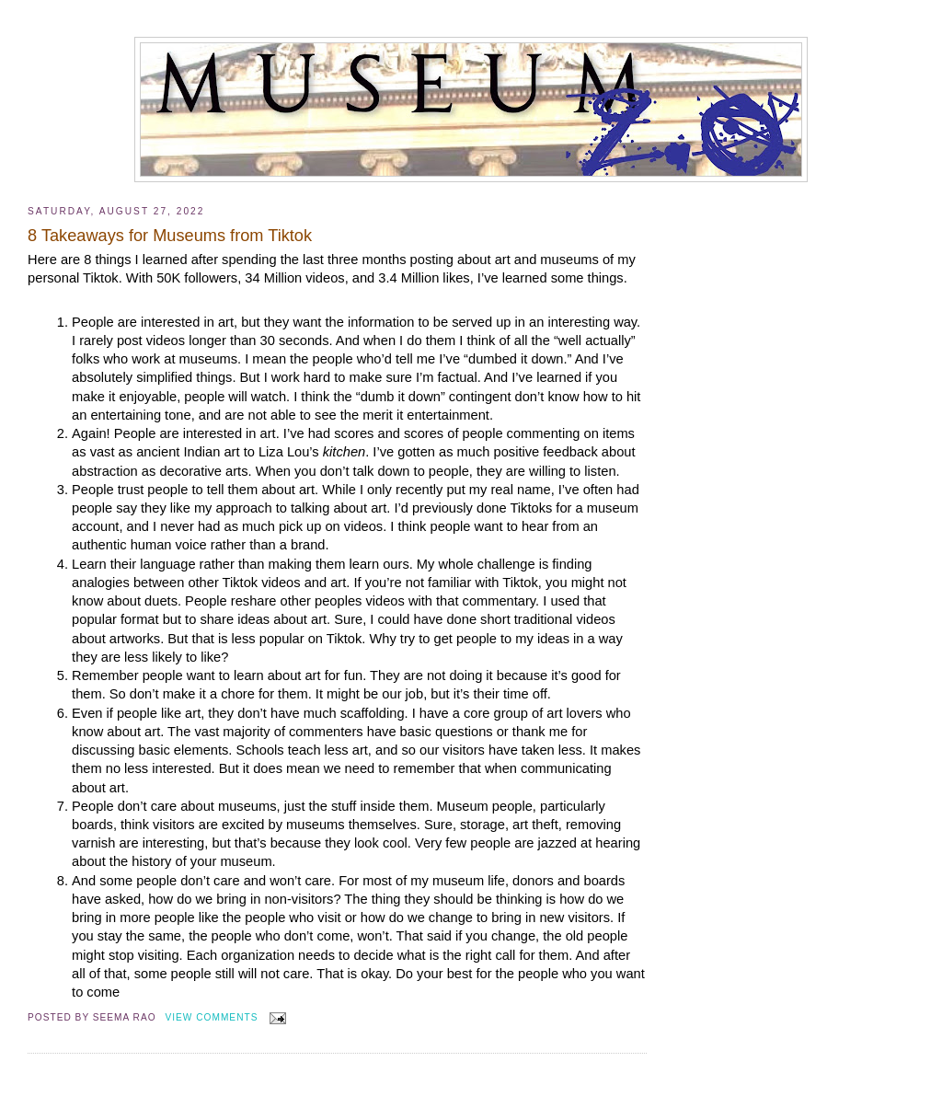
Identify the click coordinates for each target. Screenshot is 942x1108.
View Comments (212, 1017)
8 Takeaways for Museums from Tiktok (170, 235)
